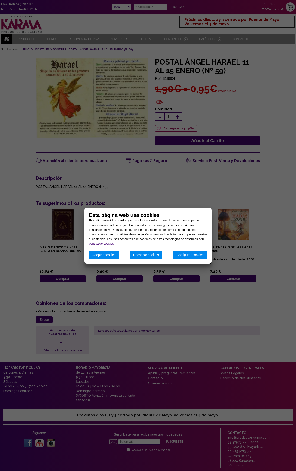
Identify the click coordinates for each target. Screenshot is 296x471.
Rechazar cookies (146, 255)
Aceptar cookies (104, 255)
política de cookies (101, 243)
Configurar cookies (190, 255)
